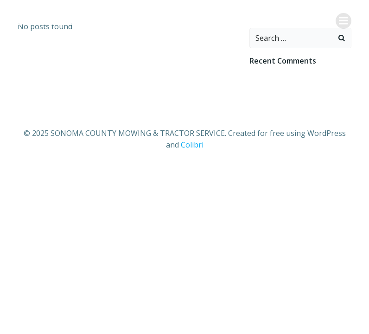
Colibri (192, 145)
